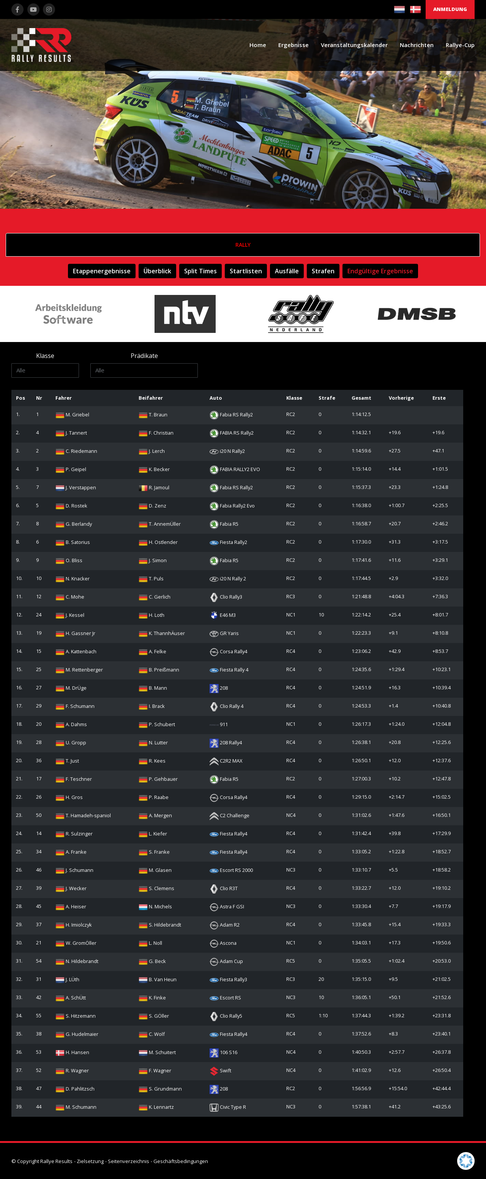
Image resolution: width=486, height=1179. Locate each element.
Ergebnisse (293, 45)
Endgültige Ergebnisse (380, 271)
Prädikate (144, 355)
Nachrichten (417, 45)
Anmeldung (450, 9)
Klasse (45, 355)
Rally (243, 244)
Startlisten (246, 271)
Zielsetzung (90, 1161)
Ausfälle (287, 271)
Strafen (323, 271)
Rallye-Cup (460, 45)
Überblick (157, 271)
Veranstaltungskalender (354, 45)
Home (257, 45)
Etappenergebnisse (102, 271)
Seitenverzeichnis (128, 1161)
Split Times (200, 271)
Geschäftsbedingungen (180, 1161)
